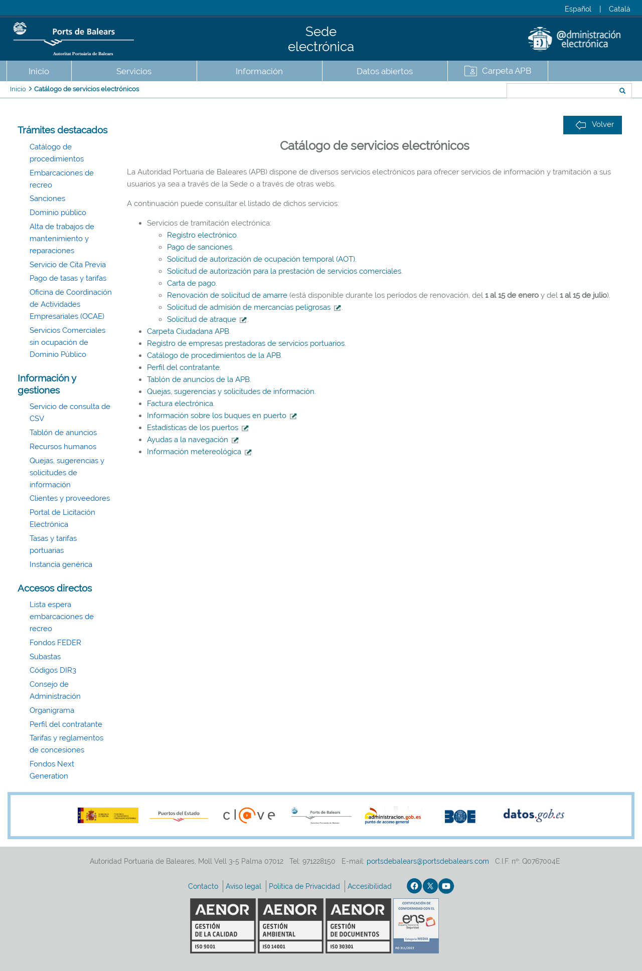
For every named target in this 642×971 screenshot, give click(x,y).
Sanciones (47, 198)
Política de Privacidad (305, 886)
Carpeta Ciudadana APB (188, 331)
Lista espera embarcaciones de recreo (62, 616)
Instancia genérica (61, 564)
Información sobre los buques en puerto (222, 415)
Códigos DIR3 (53, 670)
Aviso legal (244, 886)
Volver (594, 124)
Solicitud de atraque (201, 319)
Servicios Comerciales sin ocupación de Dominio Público (67, 342)
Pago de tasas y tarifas (68, 278)
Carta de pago (191, 283)
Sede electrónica (321, 39)
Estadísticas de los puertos (198, 427)
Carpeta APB (506, 71)
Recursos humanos (63, 446)
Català (619, 9)
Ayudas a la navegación (193, 439)
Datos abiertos (385, 71)
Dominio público (58, 212)
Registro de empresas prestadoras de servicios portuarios (246, 343)
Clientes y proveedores (70, 498)
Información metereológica (199, 451)
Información (259, 71)
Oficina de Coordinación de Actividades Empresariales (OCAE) (71, 304)
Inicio (39, 71)
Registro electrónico (202, 235)
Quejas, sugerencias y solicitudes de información (67, 472)
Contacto (204, 886)
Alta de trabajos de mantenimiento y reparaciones (62, 238)
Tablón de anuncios (63, 432)
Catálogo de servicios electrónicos (86, 89)
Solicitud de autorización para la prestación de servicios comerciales (284, 271)
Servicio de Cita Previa (68, 264)
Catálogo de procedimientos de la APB (214, 355)
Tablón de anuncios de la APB (198, 379)
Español (578, 9)
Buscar (473, 91)
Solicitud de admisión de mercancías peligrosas (249, 307)
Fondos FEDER (55, 642)
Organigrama (52, 710)
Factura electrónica (180, 403)
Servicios (133, 71)
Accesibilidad (371, 886)
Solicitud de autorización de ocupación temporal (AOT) (261, 259)
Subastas (45, 656)
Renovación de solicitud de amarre (227, 295)
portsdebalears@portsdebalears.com (428, 861)
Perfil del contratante (66, 724)
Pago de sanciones (199, 247)
